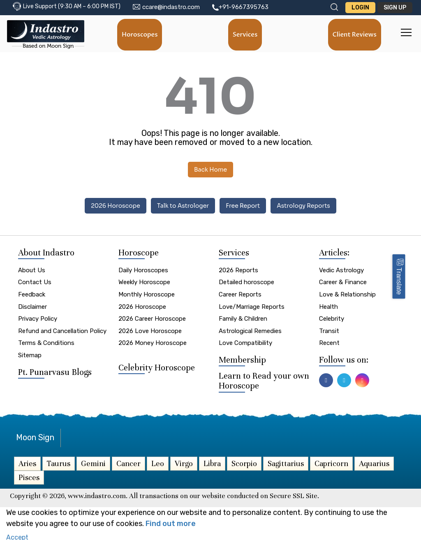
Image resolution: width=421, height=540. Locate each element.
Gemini (93, 462)
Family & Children (243, 318)
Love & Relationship (347, 293)
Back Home (210, 169)
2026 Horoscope (115, 205)
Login (360, 7)
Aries (27, 462)
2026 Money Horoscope (152, 342)
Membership (242, 359)
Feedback (31, 293)
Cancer (128, 462)
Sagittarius (286, 462)
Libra (212, 462)
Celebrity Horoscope (156, 366)
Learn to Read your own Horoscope (264, 380)
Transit (329, 329)
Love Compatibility (245, 342)
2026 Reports (238, 269)
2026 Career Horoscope (152, 318)
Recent (329, 342)
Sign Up (395, 7)
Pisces (29, 476)
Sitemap (30, 354)
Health (328, 305)
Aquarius (374, 462)
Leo (157, 462)
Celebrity (331, 318)
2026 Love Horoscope (150, 329)
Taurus (58, 462)
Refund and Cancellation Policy (62, 329)
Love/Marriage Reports (252, 305)
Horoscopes (140, 34)
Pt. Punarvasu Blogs (55, 371)
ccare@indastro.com (171, 7)
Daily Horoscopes (143, 269)
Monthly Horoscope (146, 293)
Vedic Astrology (341, 269)
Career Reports (240, 293)
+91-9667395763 (243, 7)
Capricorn (331, 462)
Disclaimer (32, 305)
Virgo (184, 462)
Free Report (243, 205)
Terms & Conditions (46, 342)
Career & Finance (343, 281)
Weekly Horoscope (144, 281)
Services (245, 34)
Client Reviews (354, 34)
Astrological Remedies (250, 329)
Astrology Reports (303, 205)
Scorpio (244, 462)
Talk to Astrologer (183, 205)
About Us (31, 269)
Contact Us (34, 281)
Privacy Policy (37, 318)
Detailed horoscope (246, 281)
